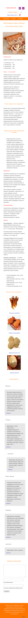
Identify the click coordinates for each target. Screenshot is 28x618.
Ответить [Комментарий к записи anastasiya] (10, 469)
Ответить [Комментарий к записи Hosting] (8, 413)
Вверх (23, 616)
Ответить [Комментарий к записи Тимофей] (8, 537)
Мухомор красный (14, 372)
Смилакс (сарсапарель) (14, 333)
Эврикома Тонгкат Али (14, 352)
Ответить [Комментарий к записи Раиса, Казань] (8, 503)
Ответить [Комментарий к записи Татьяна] (8, 447)
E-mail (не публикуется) (13, 588)
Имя (8, 582)
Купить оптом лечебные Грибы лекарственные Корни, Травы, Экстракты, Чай (14, 2)
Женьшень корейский (14, 313)
